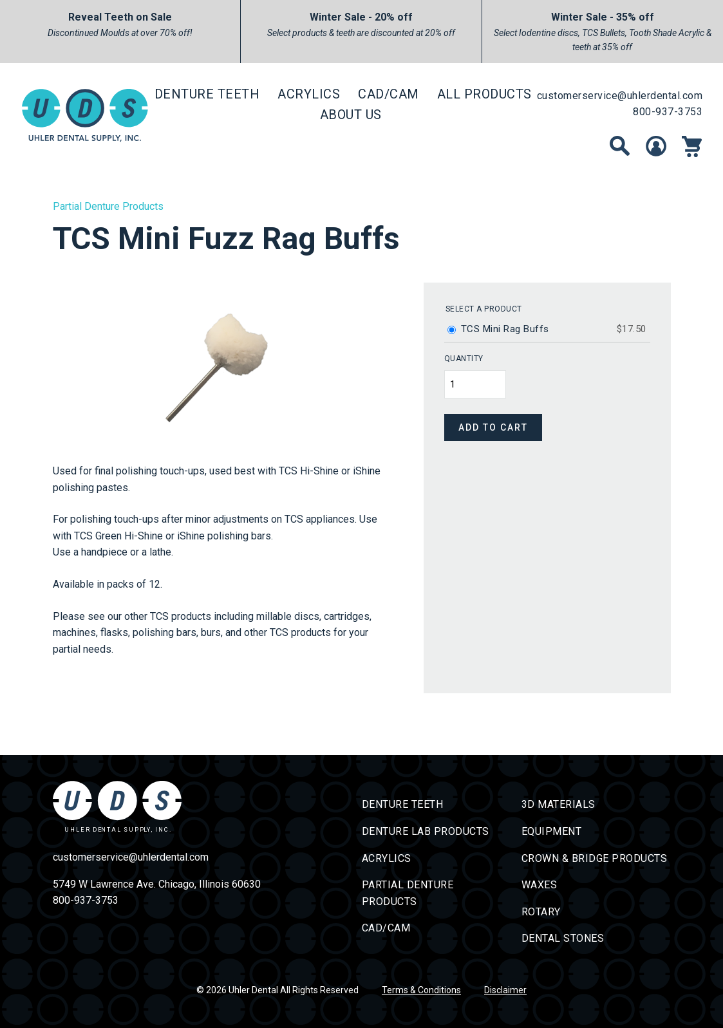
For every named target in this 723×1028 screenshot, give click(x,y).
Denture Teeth (207, 94)
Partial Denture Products (108, 206)
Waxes (539, 885)
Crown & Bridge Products (594, 858)
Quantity (464, 358)
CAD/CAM (388, 94)
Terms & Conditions (421, 990)
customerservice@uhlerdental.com (620, 95)
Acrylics (308, 94)
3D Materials (558, 804)
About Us (351, 114)
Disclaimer (505, 990)
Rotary (541, 912)
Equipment (551, 831)
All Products (484, 94)
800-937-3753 (667, 112)
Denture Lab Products (425, 831)
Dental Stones (563, 938)
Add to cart (493, 427)
